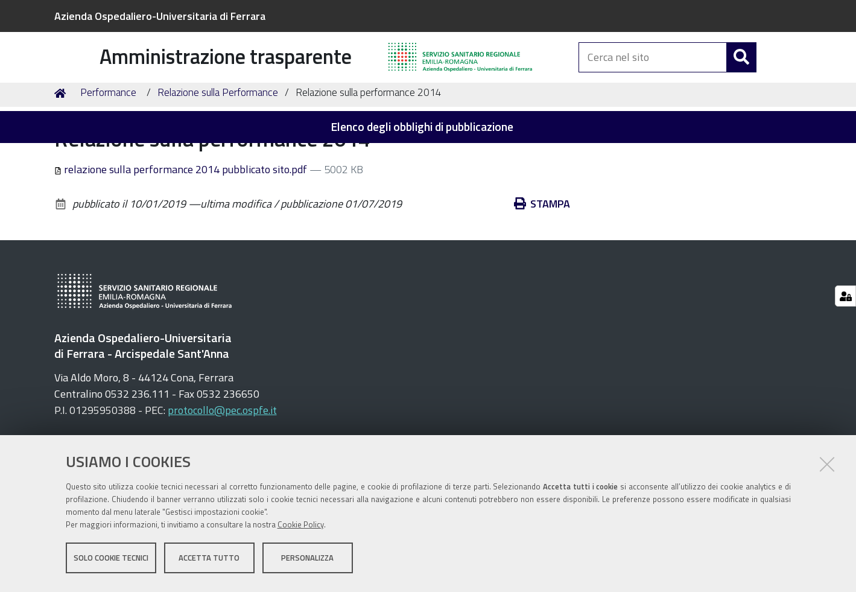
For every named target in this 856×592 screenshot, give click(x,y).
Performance (108, 154)
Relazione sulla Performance (217, 154)
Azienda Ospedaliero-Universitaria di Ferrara (159, 16)
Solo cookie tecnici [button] (111, 561)
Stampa (550, 266)
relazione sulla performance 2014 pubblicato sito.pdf (182, 231)
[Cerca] (741, 71)
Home (62, 155)
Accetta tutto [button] (209, 561)
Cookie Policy (300, 527)
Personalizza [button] (307, 561)
